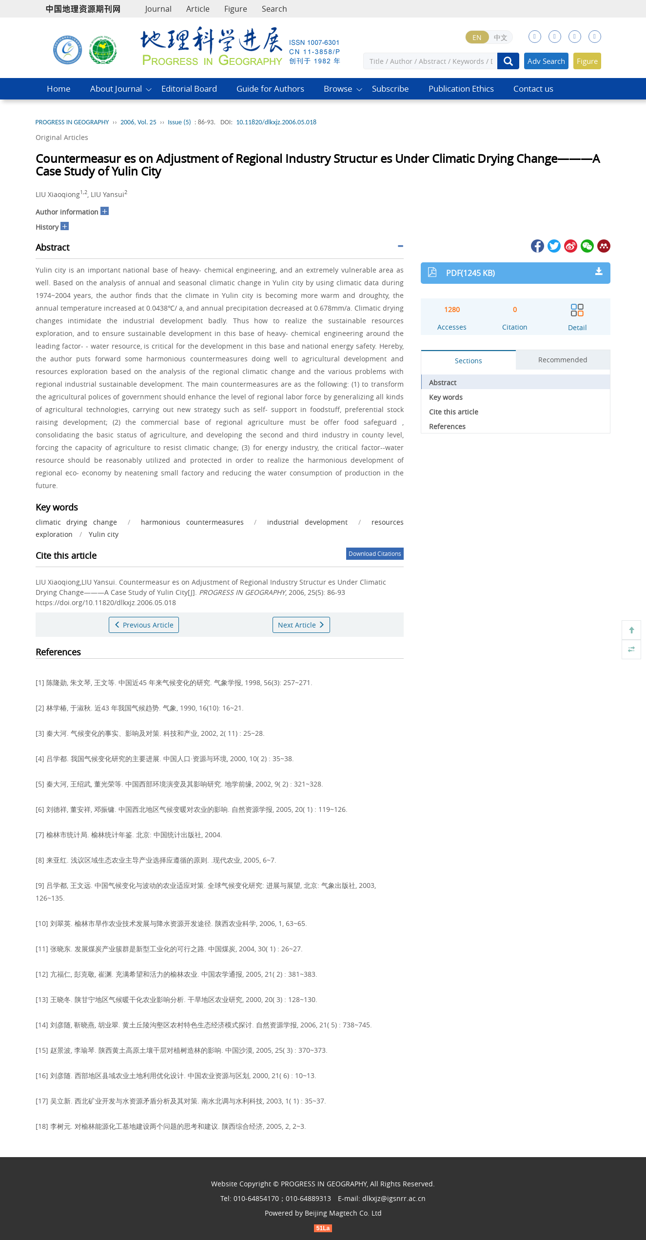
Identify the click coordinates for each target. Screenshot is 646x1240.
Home (59, 88)
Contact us (533, 88)
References (447, 426)
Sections (468, 360)
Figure (235, 8)
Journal (158, 8)
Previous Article (144, 625)
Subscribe (390, 88)
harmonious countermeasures (192, 522)
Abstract (442, 382)
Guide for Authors (270, 88)
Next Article (301, 625)
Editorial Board (189, 88)
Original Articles (62, 137)
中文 (501, 37)
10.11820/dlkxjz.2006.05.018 (276, 122)
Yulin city (103, 534)
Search (274, 8)
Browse (338, 88)
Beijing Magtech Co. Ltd (343, 1213)
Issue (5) (179, 122)
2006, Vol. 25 (138, 122)
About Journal (116, 88)
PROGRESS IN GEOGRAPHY (72, 122)
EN (477, 37)
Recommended (562, 359)
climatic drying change (76, 522)
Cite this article (453, 411)
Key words (446, 397)
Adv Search (546, 61)
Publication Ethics (461, 88)
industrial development (307, 522)
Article (198, 8)
